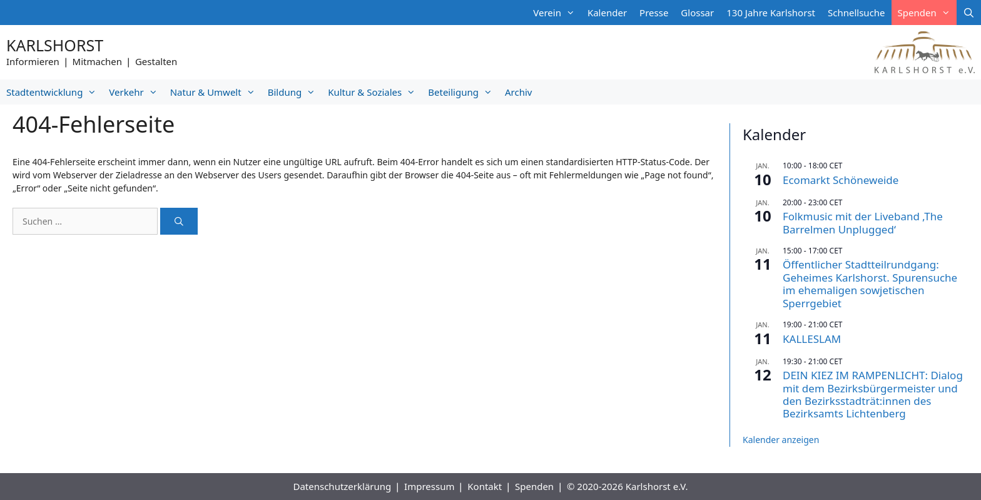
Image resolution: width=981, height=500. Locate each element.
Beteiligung (463, 92)
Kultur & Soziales (375, 92)
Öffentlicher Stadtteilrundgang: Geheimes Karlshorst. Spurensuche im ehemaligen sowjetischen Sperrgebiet (870, 283)
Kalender (607, 12)
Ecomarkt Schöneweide (840, 180)
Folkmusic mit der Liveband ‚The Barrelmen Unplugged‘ (863, 222)
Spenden (927, 12)
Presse (653, 12)
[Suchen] (179, 221)
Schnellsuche (856, 12)
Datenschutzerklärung (342, 486)
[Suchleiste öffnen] (969, 12)
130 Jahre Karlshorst (770, 12)
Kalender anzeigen (781, 440)
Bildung (295, 92)
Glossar (697, 12)
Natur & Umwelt (216, 92)
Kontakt (484, 486)
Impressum (429, 486)
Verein (557, 12)
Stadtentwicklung (54, 92)
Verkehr (136, 92)
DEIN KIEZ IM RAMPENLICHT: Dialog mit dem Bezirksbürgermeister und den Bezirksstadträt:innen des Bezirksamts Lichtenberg (873, 394)
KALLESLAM (812, 339)
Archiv (518, 92)
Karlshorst (54, 45)
